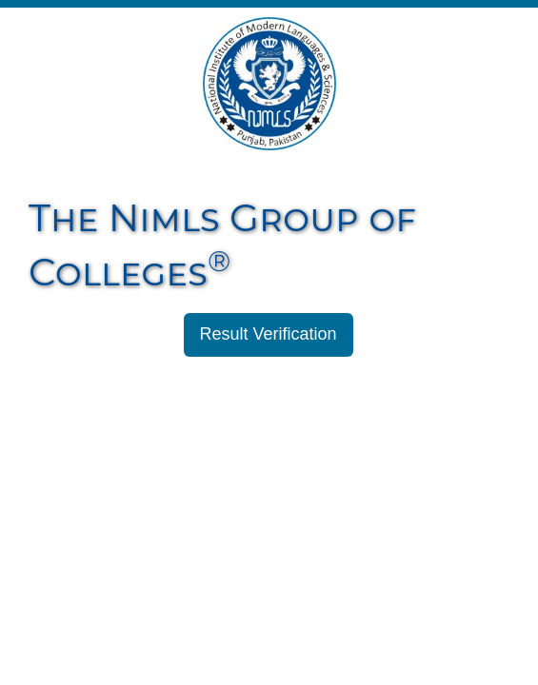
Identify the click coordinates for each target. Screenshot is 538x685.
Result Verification (268, 333)
